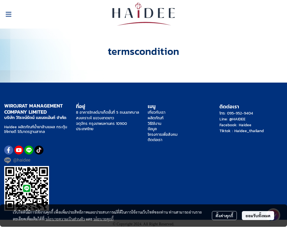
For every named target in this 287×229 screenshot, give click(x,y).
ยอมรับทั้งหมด (258, 215)
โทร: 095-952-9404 (236, 113)
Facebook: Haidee (235, 125)
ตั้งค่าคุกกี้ (224, 215)
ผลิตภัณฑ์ (155, 118)
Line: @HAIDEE (232, 119)
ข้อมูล (152, 129)
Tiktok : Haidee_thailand (241, 131)
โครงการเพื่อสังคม (162, 134)
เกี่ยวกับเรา (156, 112)
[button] (280, 14)
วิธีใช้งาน (154, 124)
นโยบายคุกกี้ (103, 218)
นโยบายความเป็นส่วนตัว (65, 218)
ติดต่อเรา (155, 140)
